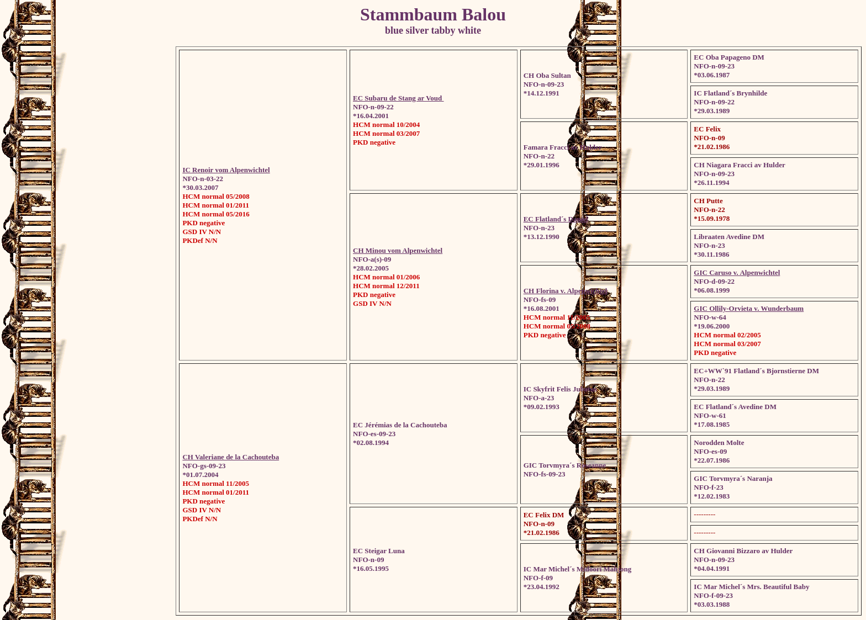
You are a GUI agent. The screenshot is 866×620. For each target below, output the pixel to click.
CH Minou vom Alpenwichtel (397, 250)
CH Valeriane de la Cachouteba (230, 457)
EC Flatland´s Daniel (556, 219)
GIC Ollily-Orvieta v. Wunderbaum (749, 308)
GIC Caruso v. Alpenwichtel (737, 272)
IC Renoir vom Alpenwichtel (226, 170)
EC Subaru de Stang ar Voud (398, 98)
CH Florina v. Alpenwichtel (566, 291)
